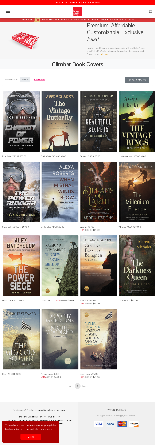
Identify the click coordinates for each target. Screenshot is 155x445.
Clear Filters (39, 79)
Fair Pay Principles (55, 420)
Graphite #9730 (87, 227)
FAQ (8, 420)
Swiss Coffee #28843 (12, 227)
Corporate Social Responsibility (32, 420)
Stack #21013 (8, 374)
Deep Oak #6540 (10, 300)
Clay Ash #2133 (47, 300)
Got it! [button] (31, 437)
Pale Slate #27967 (10, 156)
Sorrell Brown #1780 (89, 374)
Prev (70, 386)
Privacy (42, 416)
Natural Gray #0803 (50, 374)
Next (85, 386)
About (13, 420)
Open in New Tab (137, 80)
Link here (104, 54)
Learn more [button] (46, 429)
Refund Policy (53, 416)
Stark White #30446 (50, 156)
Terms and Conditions (28, 416)
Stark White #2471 (88, 300)
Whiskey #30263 (126, 227)
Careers (68, 420)
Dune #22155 (86, 156)
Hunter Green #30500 (129, 156)
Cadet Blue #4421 (49, 227)
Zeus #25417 (124, 300)
